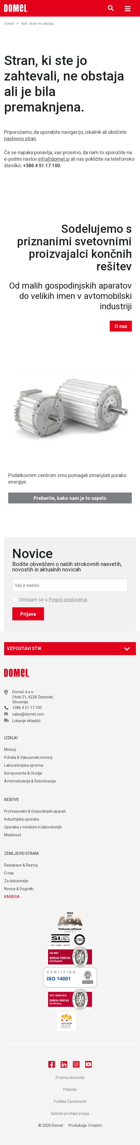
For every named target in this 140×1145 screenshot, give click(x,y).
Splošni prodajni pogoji (70, 1113)
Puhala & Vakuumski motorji (28, 757)
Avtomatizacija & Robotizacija (30, 781)
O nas (121, 326)
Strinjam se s (53, 599)
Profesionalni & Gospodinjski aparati (35, 811)
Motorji (10, 749)
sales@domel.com (28, 714)
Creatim (95, 1125)
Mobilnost (12, 835)
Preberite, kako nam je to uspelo (70, 498)
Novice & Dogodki (19, 889)
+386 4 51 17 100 (27, 707)
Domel (11, 24)
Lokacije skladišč (26, 721)
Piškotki (70, 1089)
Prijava (28, 614)
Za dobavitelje (16, 881)
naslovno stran (20, 138)
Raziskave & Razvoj (21, 865)
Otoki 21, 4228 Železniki (32, 697)
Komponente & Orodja (23, 773)
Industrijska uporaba (21, 819)
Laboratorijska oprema (23, 765)
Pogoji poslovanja (68, 599)
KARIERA (12, 897)
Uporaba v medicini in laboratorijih (33, 827)
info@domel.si (54, 159)
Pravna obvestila (70, 1077)
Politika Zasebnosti (70, 1101)
